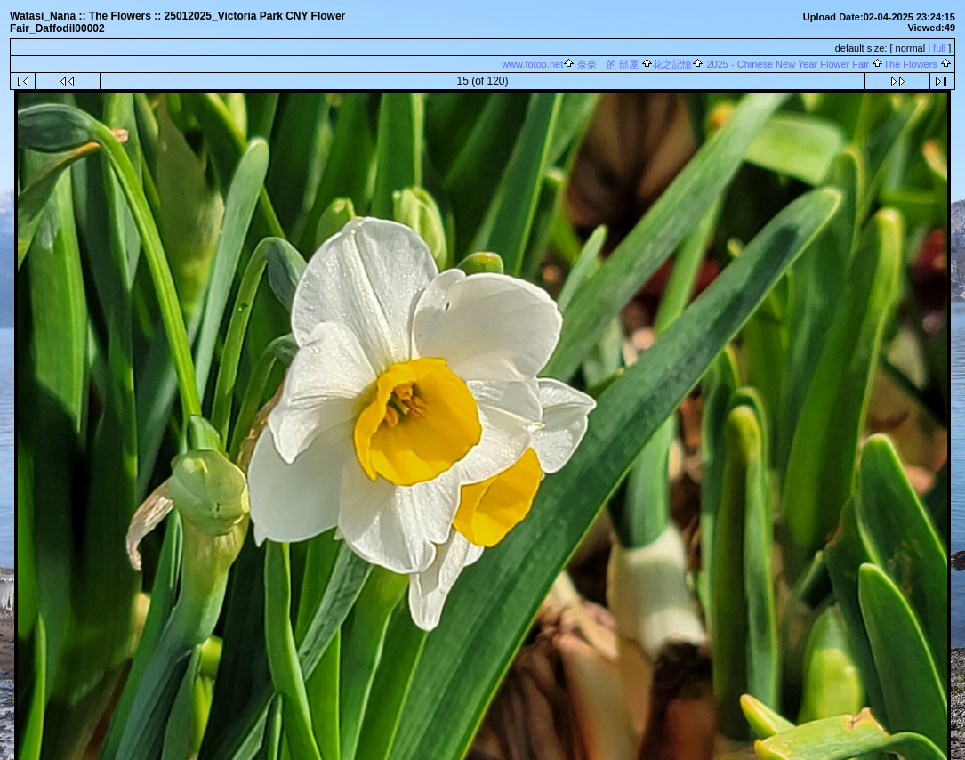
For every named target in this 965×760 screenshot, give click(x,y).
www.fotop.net (532, 64)
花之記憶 (672, 64)
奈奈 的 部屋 (608, 64)
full (939, 48)
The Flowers (910, 64)
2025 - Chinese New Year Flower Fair (788, 64)
